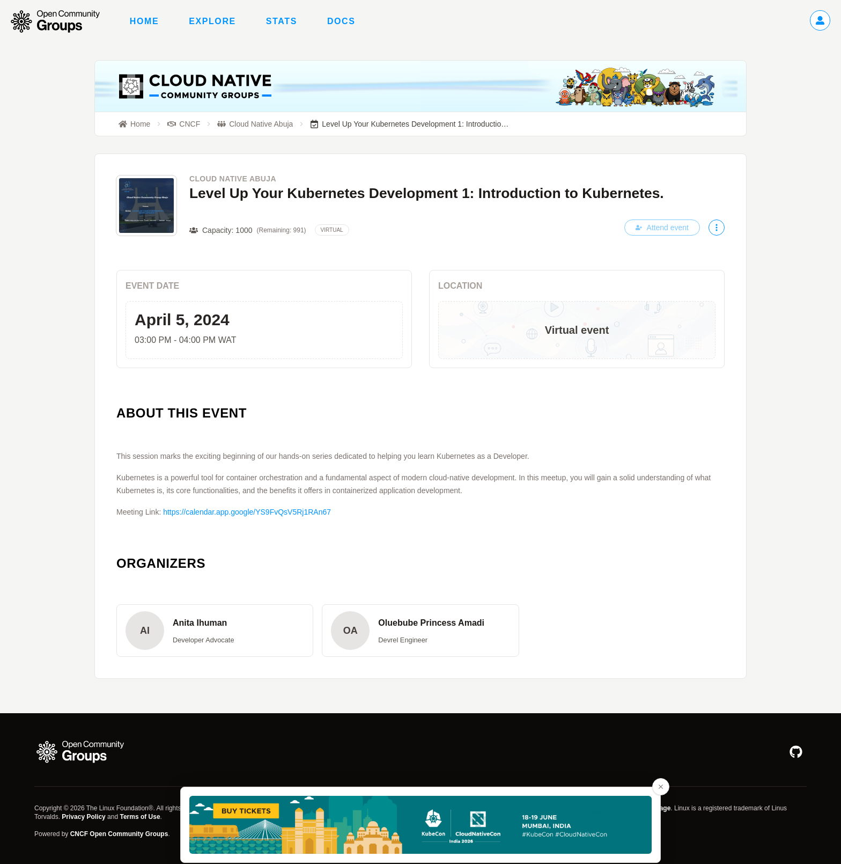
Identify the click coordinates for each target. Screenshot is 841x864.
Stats (281, 21)
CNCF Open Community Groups (119, 834)
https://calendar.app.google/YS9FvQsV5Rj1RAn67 (247, 512)
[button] (214, 630)
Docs (341, 21)
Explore (212, 21)
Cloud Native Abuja (232, 178)
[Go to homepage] (60, 21)
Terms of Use (140, 817)
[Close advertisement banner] (660, 786)
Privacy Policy (83, 817)
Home (144, 21)
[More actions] (717, 227)
